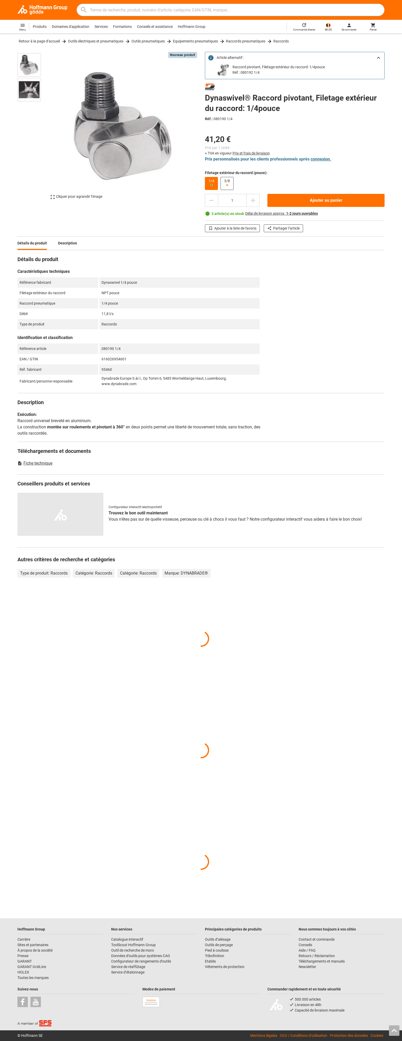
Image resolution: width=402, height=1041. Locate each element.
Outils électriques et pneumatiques (95, 41)
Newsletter (307, 967)
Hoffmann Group (191, 26)
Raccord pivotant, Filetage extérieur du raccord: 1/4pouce (279, 67)
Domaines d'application (70, 26)
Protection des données (349, 1035)
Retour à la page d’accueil (39, 41)
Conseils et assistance (155, 26)
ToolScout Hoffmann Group (133, 945)
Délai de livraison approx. (281, 213)
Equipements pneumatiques (195, 41)
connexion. (321, 159)
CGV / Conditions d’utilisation (303, 1035)
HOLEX (23, 972)
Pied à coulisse (217, 950)
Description (67, 243)
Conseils (305, 945)
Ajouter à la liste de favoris (232, 228)
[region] (33, 126)
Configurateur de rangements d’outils (141, 961)
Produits (40, 26)
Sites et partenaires (32, 945)
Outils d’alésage (217, 939)
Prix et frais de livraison (251, 153)
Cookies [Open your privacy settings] (376, 1035)
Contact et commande (317, 939)
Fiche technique (34, 463)
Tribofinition (214, 956)
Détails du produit (32, 243)
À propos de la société (35, 950)
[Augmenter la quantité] (253, 200)
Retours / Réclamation (317, 956)
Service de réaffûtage (128, 967)
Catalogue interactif (127, 939)
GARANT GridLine (31, 967)
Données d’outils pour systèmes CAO (140, 956)
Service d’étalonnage (128, 972)
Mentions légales (263, 1035)
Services (101, 26)
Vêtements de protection (224, 967)
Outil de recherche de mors (132, 950)
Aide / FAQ (307, 950)
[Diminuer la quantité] (211, 200)
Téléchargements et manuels (322, 961)
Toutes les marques (33, 978)
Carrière (23, 939)
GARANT (24, 961)
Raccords (281, 41)
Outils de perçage (219, 945)
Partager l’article (283, 228)
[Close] (378, 58)
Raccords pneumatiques (245, 41)
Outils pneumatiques (148, 41)
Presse (22, 956)
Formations (122, 26)
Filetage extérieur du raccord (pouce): (236, 173)
